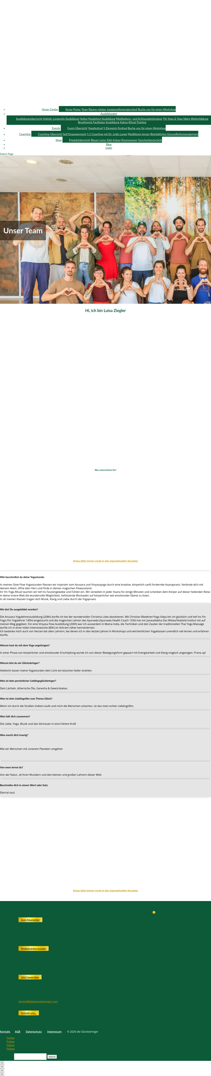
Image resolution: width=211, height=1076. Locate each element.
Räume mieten (97, 109)
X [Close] (2, 1063)
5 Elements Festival (115, 128)
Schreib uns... (28, 1012)
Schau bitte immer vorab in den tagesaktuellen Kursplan (105, 560)
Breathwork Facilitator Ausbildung (99, 122)
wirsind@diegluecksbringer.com (38, 1001)
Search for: (6, 1056)
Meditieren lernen (139, 134)
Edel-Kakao (114, 140)
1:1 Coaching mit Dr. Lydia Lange (107, 134)
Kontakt (5, 1031)
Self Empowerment (74, 134)
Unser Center (50, 109)
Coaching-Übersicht (50, 134)
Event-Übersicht (77, 128)
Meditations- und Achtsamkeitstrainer (139, 119)
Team (84, 109)
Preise (77, 109)
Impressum (54, 1031)
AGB (17, 1031)
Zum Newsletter (30, 919)
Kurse (69, 109)
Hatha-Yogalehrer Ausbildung (97, 119)
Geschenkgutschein (150, 140)
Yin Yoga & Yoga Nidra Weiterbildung (185, 119)
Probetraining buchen (33, 948)
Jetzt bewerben (30, 977)
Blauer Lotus (98, 140)
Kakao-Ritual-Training (133, 122)
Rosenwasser (129, 140)
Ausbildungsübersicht (29, 119)
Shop (59, 140)
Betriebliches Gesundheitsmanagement (174, 134)
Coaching (25, 134)
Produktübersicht (79, 140)
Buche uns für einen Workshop (157, 109)
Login (109, 148)
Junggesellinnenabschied (122, 109)
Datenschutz (34, 1031)
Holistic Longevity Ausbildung (61, 119)
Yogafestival (95, 128)
